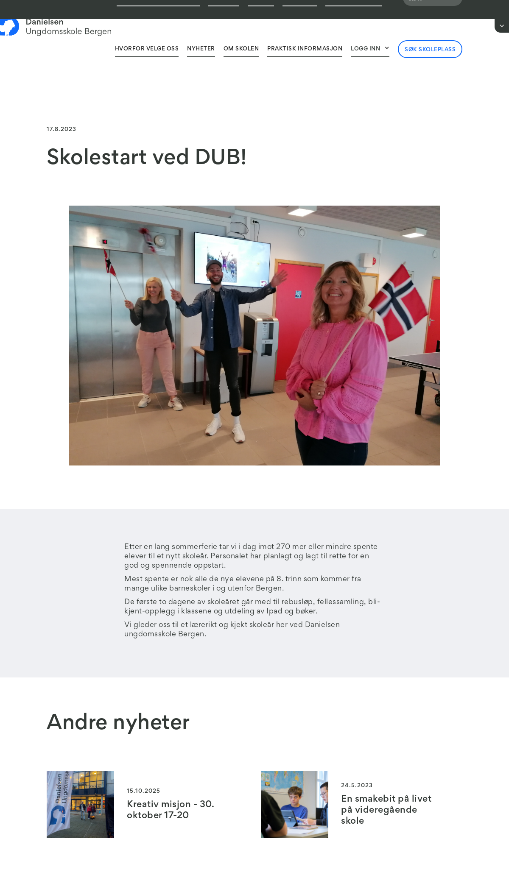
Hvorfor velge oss (147, 49)
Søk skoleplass (430, 50)
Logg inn (365, 49)
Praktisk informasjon (304, 49)
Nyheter (201, 49)
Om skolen (241, 49)
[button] (370, 48)
